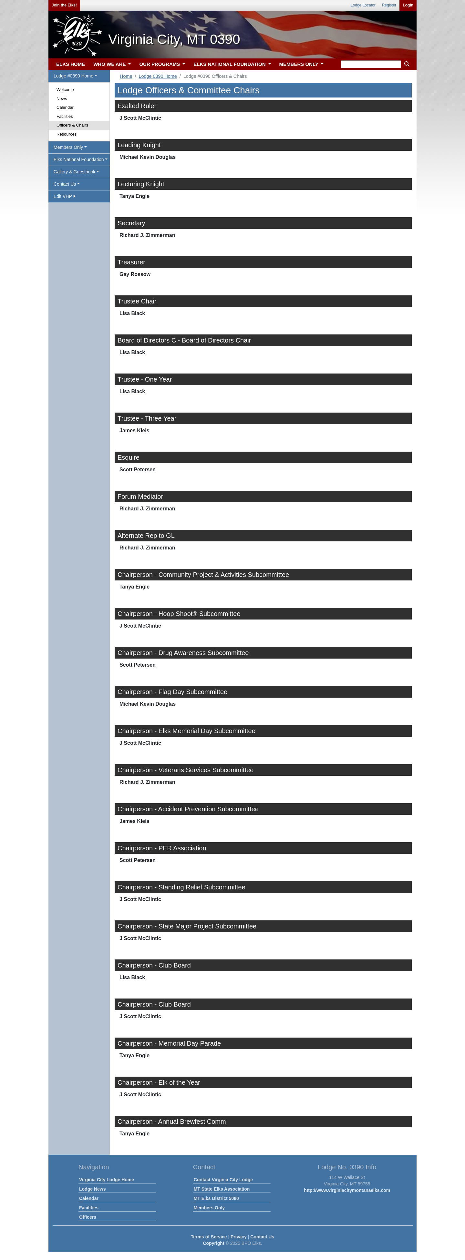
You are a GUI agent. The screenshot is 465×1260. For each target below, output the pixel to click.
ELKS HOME (70, 64)
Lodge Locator (363, 5)
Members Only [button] (68, 147)
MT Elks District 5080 (216, 1198)
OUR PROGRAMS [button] (160, 64)
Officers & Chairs (72, 125)
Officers (87, 1217)
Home (126, 76)
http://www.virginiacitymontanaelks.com (347, 1190)
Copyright (213, 1243)
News (62, 98)
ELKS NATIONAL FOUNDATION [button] (230, 64)
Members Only (209, 1207)
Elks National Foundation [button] (79, 159)
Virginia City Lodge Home (106, 1179)
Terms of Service (209, 1236)
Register (389, 5)
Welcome (65, 89)
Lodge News (92, 1189)
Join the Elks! (64, 5)
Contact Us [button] (65, 184)
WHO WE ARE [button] (110, 64)
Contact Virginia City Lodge (223, 1179)
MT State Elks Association (222, 1189)
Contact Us (262, 1236)
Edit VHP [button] (64, 196)
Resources (67, 134)
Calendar (65, 107)
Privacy (239, 1236)
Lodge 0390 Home (158, 76)
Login (408, 5)
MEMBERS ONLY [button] (299, 64)
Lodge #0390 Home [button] (73, 75)
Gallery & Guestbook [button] (74, 171)
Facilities (65, 116)
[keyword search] (371, 64)
